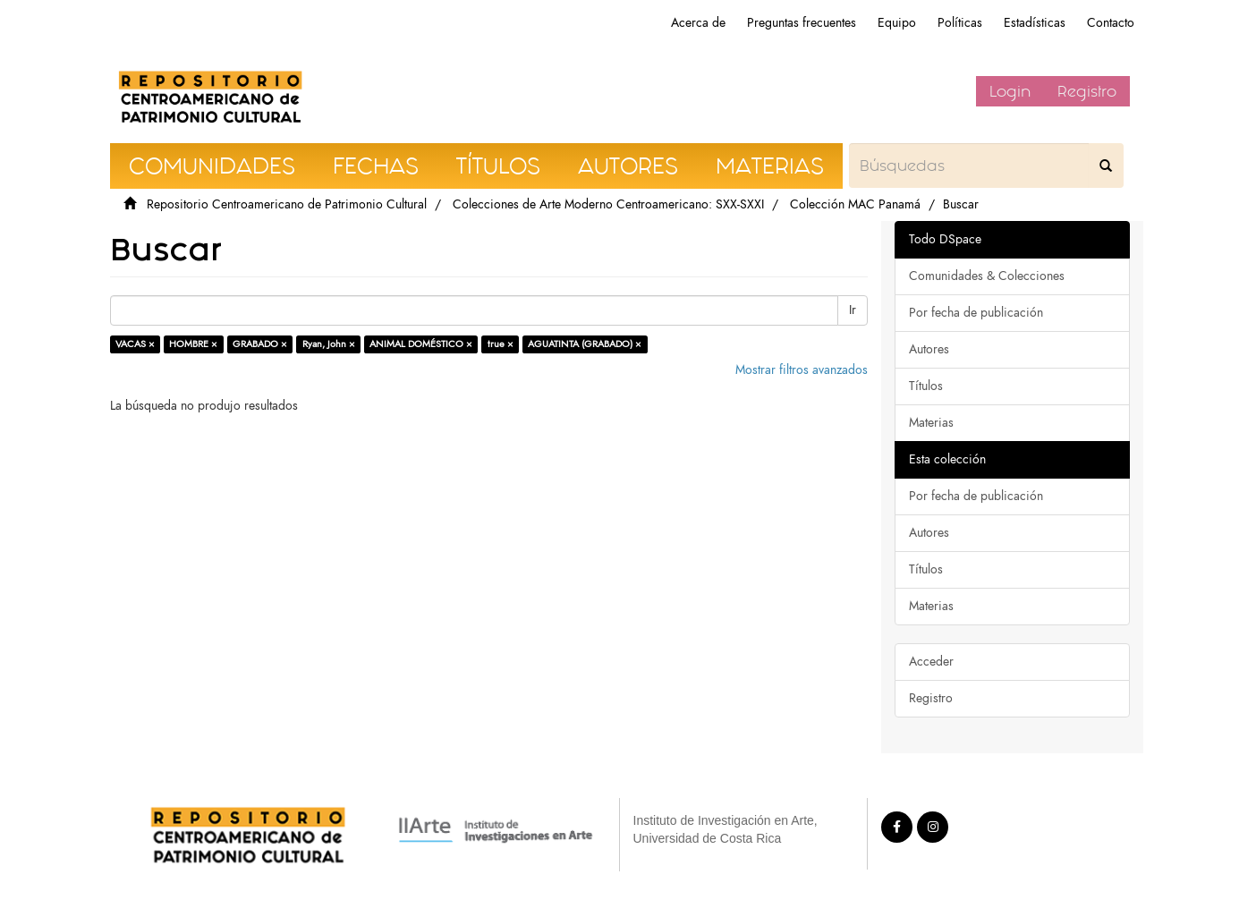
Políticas (960, 22)
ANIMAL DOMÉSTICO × (420, 344)
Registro (1086, 91)
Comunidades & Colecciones (987, 275)
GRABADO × (260, 344)
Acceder (931, 661)
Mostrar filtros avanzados (801, 369)
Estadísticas (1034, 22)
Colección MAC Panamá (855, 204)
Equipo (897, 22)
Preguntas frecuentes (801, 22)
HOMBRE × (193, 344)
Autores (929, 349)
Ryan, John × (328, 344)
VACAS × (135, 344)
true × (500, 344)
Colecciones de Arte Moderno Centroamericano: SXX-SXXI (608, 204)
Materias (931, 422)
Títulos (926, 386)
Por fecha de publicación (976, 312)
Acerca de (698, 22)
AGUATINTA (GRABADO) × (584, 344)
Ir (852, 309)
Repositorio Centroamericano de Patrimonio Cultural (287, 204)
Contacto (1110, 22)
